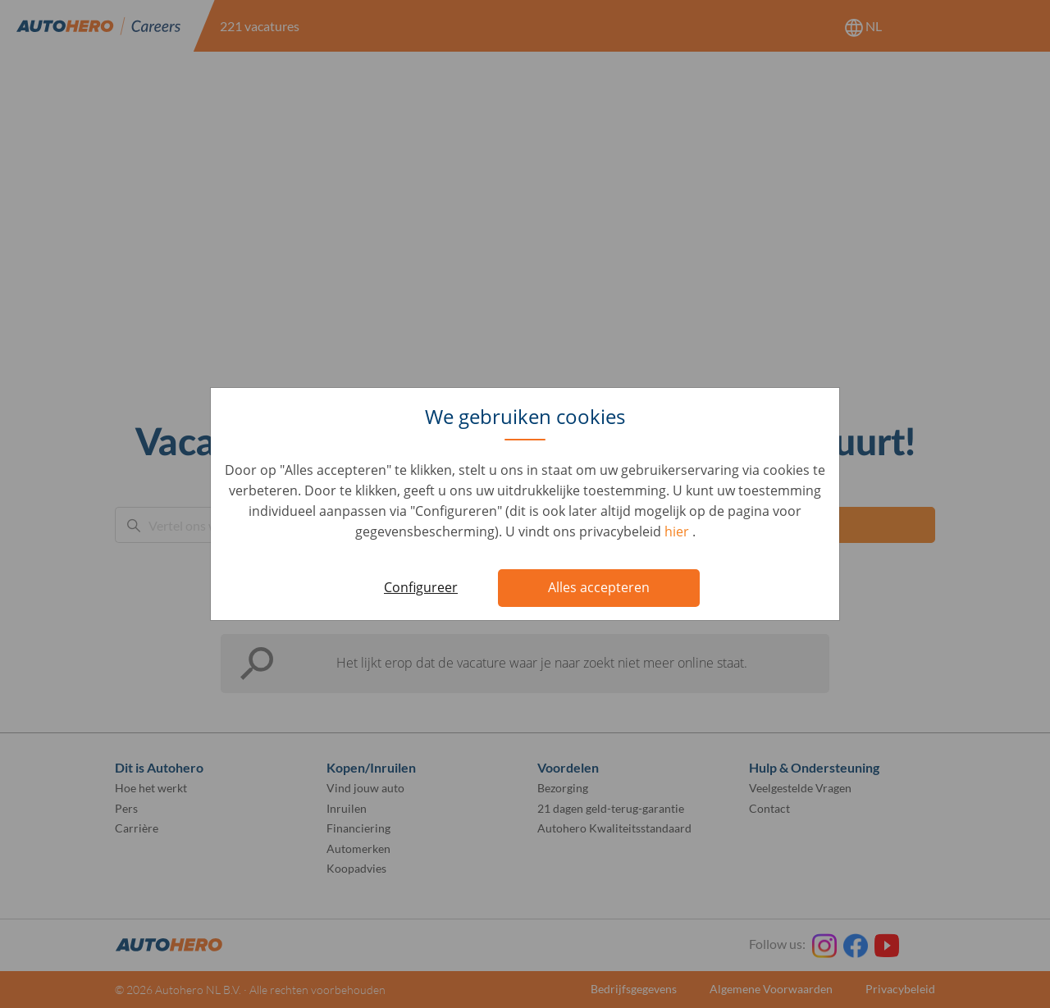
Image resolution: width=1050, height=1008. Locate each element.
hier (678, 531)
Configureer (421, 587)
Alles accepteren (599, 587)
